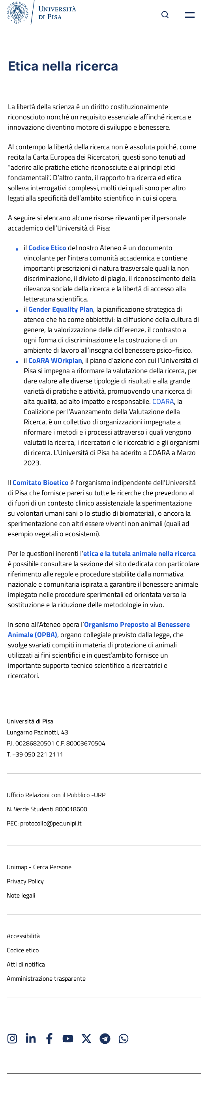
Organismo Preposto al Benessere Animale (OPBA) (99, 629)
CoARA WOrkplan (55, 360)
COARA (163, 401)
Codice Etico (47, 247)
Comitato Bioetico (41, 482)
